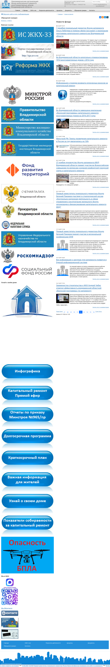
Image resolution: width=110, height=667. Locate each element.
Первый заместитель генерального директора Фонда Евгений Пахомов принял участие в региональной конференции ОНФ (80, 234)
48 (67, 312)
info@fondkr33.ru (102, 4)
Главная (17, 10)
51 (77, 312)
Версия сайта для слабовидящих (15, 14)
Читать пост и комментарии (100, 51)
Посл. (100, 311)
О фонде (25, 10)
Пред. (61, 311)
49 (71, 312)
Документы (68, 10)
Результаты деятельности (46, 10)
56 (94, 312)
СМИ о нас (33, 10)
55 (90, 312)
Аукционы (59, 10)
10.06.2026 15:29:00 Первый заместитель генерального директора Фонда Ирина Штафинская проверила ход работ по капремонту (64, 666)
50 (74, 312)
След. (97, 311)
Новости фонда (68, 14)
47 (64, 312)
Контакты (92, 10)
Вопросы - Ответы (6, 20)
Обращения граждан (80, 10)
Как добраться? (100, 6)
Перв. (57, 311)
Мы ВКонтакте (6, 608)
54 (87, 312)
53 (84, 312)
